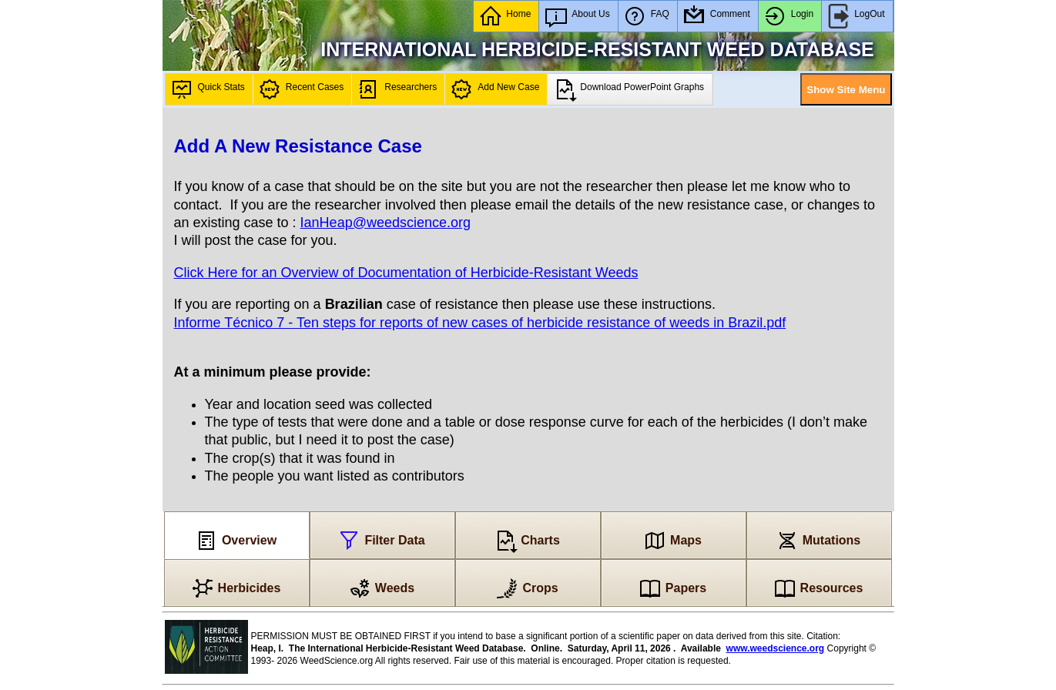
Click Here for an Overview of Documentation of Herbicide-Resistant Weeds (406, 272)
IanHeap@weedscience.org (385, 222)
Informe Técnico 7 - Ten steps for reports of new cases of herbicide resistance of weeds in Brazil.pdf (480, 322)
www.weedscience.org (775, 648)
